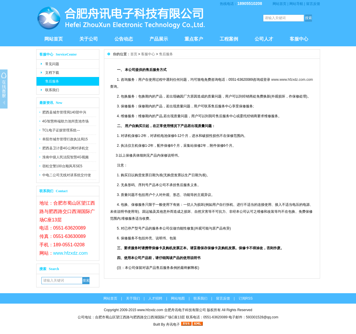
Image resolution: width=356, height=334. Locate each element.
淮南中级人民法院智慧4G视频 (65, 157)
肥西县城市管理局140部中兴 (64, 112)
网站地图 (178, 298)
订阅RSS (246, 298)
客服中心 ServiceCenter (58, 54)
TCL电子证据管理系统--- (61, 130)
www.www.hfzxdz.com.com (292, 80)
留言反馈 (313, 4)
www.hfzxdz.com (70, 253)
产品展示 (158, 38)
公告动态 (123, 38)
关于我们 (133, 298)
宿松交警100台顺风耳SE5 (62, 166)
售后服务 (52, 81)
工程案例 (229, 38)
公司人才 (264, 38)
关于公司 (88, 38)
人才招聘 (155, 298)
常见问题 (52, 64)
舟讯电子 (173, 324)
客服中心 (299, 38)
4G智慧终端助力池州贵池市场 (65, 121)
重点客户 (194, 38)
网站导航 (296, 4)
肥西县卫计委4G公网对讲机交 (65, 148)
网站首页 (279, 4)
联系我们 (52, 90)
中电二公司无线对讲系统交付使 (66, 175)
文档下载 (52, 73)
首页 (133, 54)
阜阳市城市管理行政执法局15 (65, 139)
